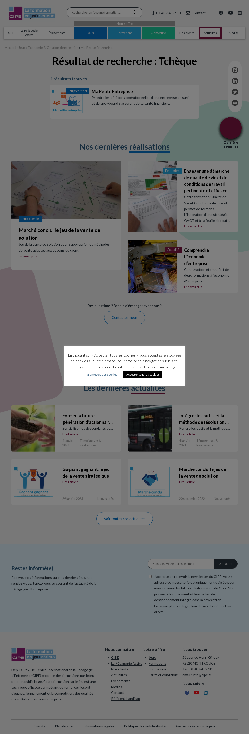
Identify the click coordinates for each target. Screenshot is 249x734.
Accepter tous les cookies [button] (143, 374)
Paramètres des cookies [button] (101, 374)
